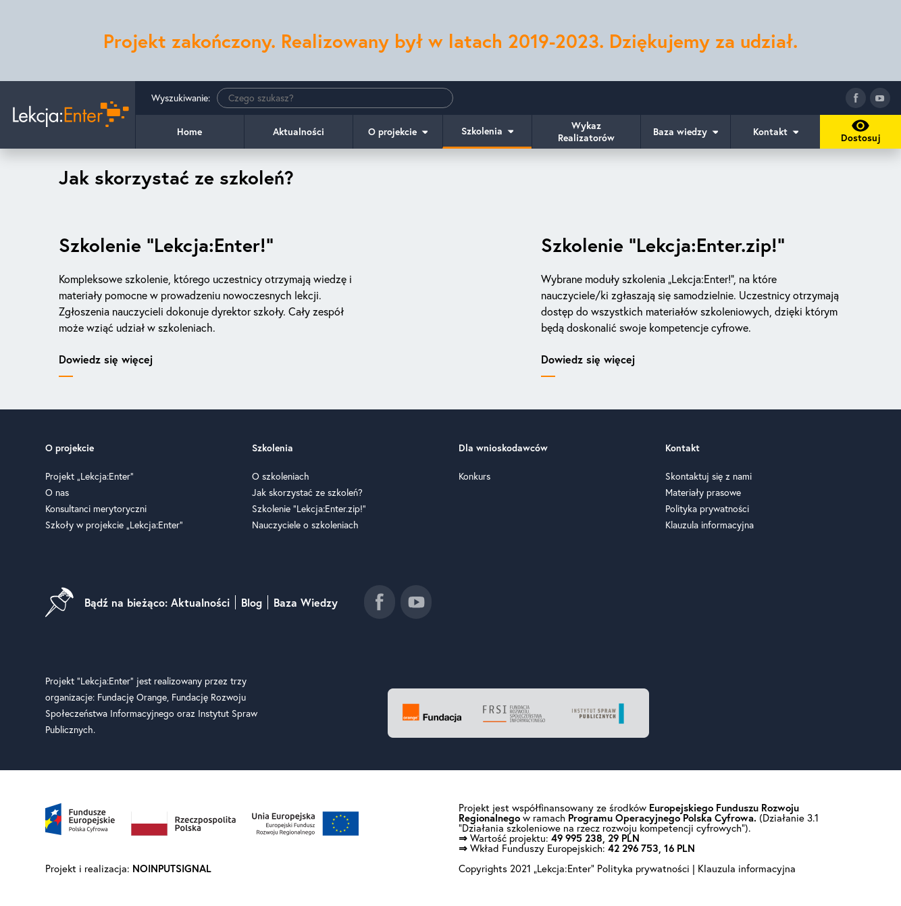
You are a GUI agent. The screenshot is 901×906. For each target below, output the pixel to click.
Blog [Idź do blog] (251, 602)
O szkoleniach (280, 476)
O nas (57, 492)
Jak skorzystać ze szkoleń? (307, 492)
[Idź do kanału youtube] (880, 98)
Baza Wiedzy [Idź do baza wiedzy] (306, 602)
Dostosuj (858, 134)
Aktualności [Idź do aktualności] (200, 602)
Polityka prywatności (707, 509)
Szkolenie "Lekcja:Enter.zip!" (309, 509)
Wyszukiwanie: (302, 98)
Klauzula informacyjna (709, 525)
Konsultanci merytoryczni (96, 509)
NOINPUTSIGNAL (171, 868)
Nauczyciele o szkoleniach (305, 525)
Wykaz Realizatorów (586, 132)
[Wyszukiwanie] (335, 98)
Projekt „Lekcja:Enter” (89, 476)
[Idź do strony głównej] (67, 115)
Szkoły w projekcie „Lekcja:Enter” (114, 525)
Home (189, 132)
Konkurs (474, 476)
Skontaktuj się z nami (708, 476)
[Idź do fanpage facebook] (856, 98)
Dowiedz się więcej (106, 359)
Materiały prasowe (703, 492)
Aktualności (298, 132)
